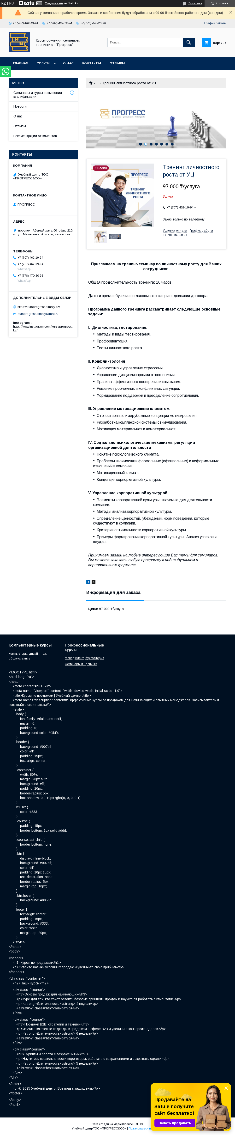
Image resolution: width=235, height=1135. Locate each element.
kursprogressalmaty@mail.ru (38, 314)
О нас (68, 63)
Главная (20, 63)
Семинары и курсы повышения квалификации (37, 94)
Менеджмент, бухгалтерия (84, 658)
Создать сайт (54, 3)
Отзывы (117, 63)
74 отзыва (195, 3)
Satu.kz (138, 1124)
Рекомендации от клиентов (35, 136)
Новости (20, 106)
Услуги (43, 63)
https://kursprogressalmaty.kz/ (39, 307)
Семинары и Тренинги (81, 664)
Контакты (91, 63)
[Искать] (189, 42)
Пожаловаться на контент (146, 1128)
